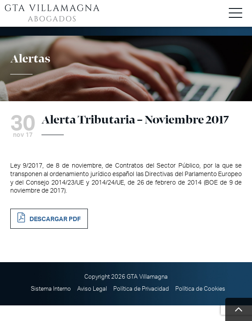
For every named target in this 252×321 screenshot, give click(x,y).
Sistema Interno (51, 289)
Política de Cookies (200, 289)
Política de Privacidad (141, 289)
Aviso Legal (92, 289)
